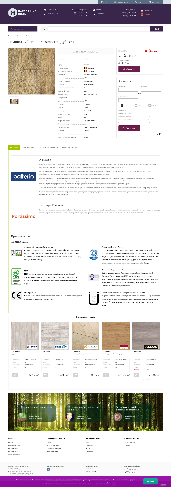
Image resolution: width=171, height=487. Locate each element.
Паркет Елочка (13, 448)
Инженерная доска (14, 445)
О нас (87, 442)
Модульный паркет (14, 454)
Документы (89, 451)
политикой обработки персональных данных (63, 480)
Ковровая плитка (52, 451)
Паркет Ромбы (13, 451)
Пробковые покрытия (54, 448)
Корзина (148, 11)
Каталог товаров (91, 471)
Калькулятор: (125, 81)
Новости (127, 445)
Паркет (10, 442)
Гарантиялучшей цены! (153, 50)
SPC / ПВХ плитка (53, 445)
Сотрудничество (91, 445)
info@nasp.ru (131, 9)
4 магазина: (52, 9)
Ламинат (50, 442)
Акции (147, 14)
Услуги (88, 448)
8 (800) (129, 16)
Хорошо (150, 481)
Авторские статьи (130, 442)
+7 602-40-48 (130, 469)
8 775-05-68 (130, 472)
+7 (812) (129, 13)
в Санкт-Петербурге (79, 9)
